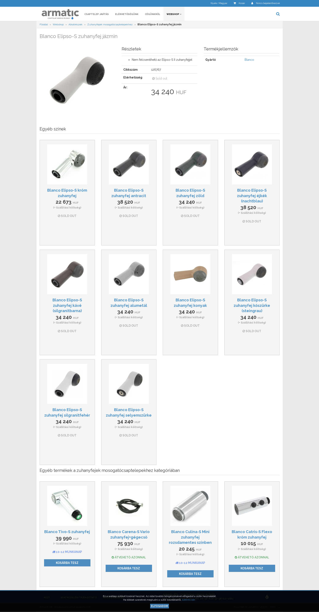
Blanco (249, 59)
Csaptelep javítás (96, 14)
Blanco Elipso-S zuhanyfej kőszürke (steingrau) (252, 305)
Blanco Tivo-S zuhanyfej (67, 531)
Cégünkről (152, 14)
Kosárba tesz (67, 563)
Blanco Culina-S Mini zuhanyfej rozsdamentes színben (190, 537)
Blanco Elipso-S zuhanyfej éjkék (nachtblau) (252, 195)
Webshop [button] (174, 14)
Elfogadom (159, 606)
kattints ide (188, 599)
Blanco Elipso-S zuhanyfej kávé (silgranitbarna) (67, 305)
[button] (215, 3)
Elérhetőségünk (127, 14)
